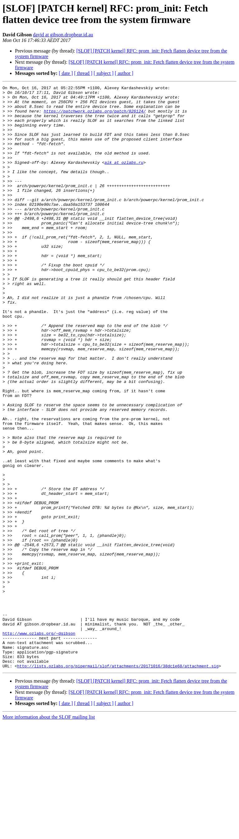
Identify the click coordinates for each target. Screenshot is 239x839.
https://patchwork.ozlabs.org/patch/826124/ (95, 116)
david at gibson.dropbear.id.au (63, 34)
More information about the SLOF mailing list (48, 833)
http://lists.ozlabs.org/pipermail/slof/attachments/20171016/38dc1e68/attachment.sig (117, 782)
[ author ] (124, 73)
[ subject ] (104, 73)
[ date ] (66, 73)
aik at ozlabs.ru (124, 178)
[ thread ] (83, 73)
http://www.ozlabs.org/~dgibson (38, 743)
